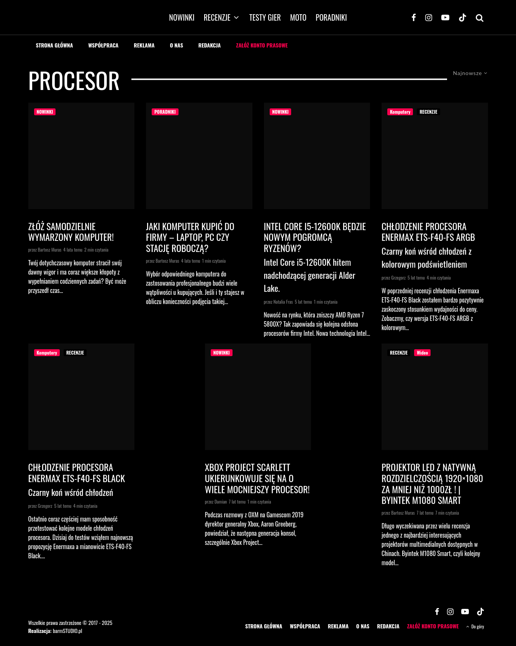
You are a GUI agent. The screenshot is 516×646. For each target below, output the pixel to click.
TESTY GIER (265, 17)
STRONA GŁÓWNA (54, 45)
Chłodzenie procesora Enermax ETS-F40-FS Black (76, 472)
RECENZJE (217, 17)
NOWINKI (181, 17)
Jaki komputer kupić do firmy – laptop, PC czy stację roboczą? (190, 237)
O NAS (176, 45)
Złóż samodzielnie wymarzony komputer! (71, 232)
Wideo (422, 352)
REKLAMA (144, 45)
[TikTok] (462, 17)
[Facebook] (414, 17)
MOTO (298, 17)
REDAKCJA (209, 45)
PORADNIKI (331, 17)
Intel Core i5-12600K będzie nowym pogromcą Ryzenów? (315, 237)
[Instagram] (429, 17)
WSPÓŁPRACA (103, 45)
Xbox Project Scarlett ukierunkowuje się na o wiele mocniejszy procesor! (257, 477)
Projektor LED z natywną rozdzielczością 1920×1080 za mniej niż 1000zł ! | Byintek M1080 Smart (432, 483)
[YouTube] (445, 17)
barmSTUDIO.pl (67, 630)
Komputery (400, 111)
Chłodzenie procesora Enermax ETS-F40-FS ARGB (428, 232)
